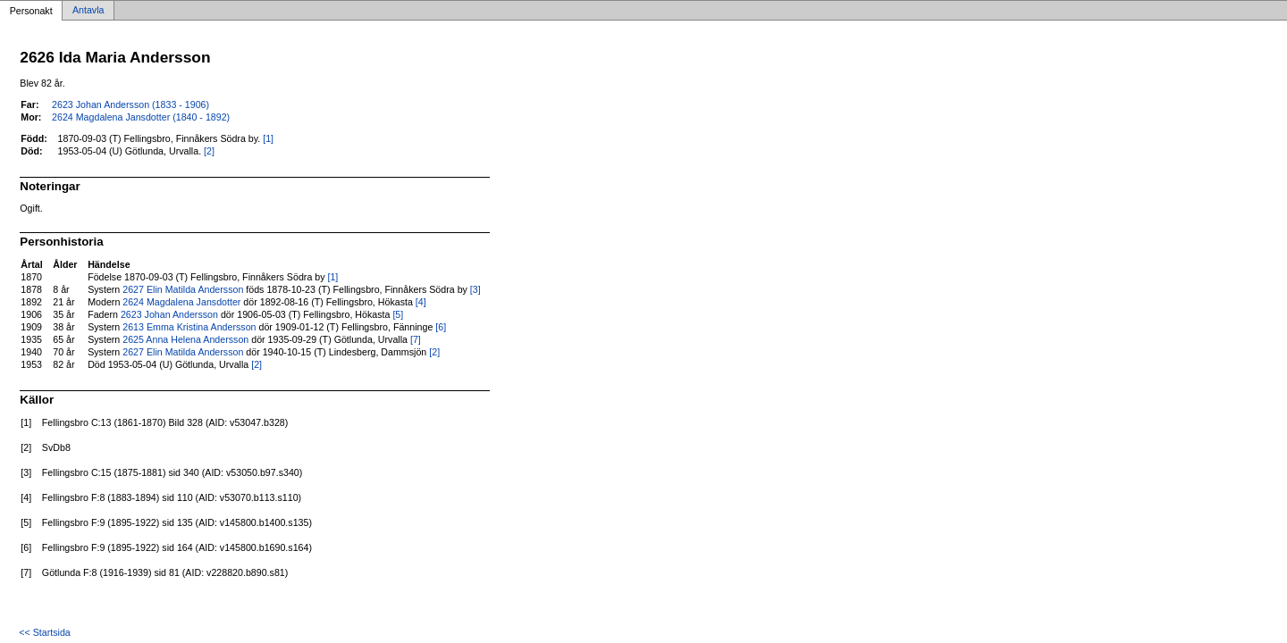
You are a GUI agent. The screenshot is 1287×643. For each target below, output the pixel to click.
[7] (415, 339)
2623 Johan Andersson (169, 314)
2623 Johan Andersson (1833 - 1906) (130, 104)
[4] (421, 301)
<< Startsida (44, 632)
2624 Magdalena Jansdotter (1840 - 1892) (141, 117)
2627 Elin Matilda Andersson (182, 289)
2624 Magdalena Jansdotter (181, 301)
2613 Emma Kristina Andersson (189, 327)
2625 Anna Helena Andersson (185, 339)
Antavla (88, 10)
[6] (440, 327)
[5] (397, 314)
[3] (475, 289)
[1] (268, 138)
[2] (209, 151)
